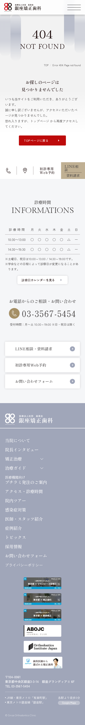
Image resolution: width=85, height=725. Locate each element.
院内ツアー (15, 501)
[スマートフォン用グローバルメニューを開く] (74, 7)
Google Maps (69, 702)
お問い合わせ (26, 556)
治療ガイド (24, 468)
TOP (46, 65)
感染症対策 (15, 510)
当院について (17, 440)
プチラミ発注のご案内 (26, 479)
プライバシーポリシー (24, 565)
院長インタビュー (22, 450)
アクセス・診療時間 (24, 491)
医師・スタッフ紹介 (24, 519)
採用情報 (13, 546)
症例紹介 (13, 528)
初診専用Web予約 (47, 170)
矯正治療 (24, 459)
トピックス (15, 537)
